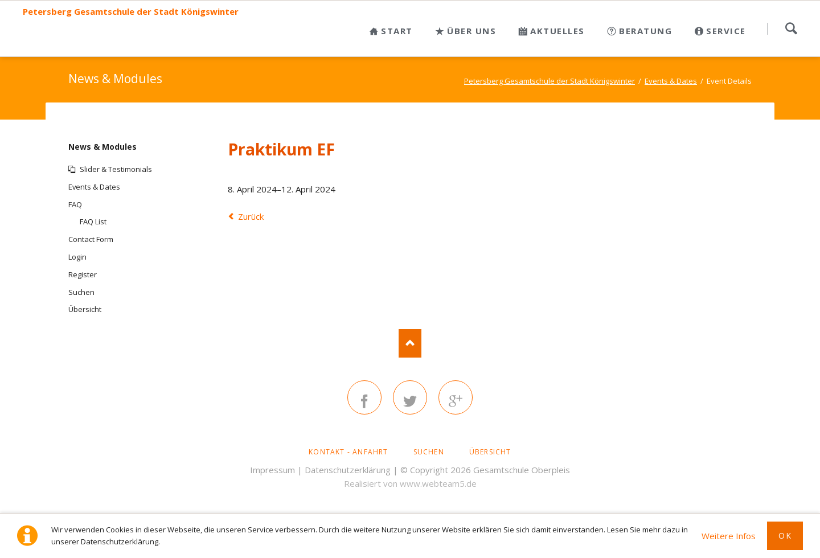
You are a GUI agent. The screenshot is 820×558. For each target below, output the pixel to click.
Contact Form (90, 239)
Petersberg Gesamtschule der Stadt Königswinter (131, 11)
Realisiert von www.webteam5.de (410, 483)
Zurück (251, 216)
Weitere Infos (729, 535)
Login (77, 257)
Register (82, 274)
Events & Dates (94, 187)
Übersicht (84, 309)
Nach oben (410, 343)
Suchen (791, 28)
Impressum (272, 469)
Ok (785, 535)
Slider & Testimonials (116, 169)
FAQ (75, 204)
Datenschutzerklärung (348, 469)
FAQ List (93, 221)
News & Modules (102, 146)
